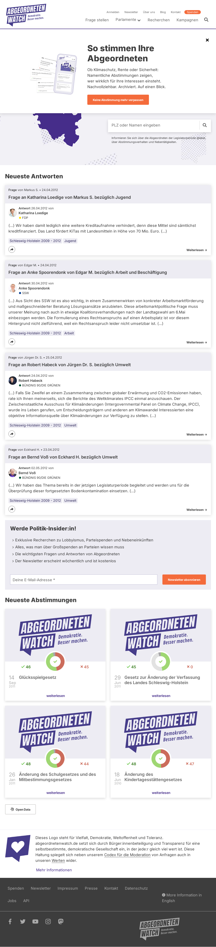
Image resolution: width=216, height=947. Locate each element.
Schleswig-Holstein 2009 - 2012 (35, 241)
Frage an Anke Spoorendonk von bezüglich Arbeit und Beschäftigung (87, 272)
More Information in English (182, 897)
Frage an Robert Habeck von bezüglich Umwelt (69, 364)
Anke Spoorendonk (34, 288)
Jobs (12, 901)
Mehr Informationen (54, 870)
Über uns (149, 12)
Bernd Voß (27, 473)
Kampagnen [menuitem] (187, 20)
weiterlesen (55, 695)
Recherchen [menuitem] (159, 20)
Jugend (70, 241)
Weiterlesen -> (196, 250)
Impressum (68, 888)
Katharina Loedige (33, 213)
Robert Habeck (30, 380)
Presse (91, 888)
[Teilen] (11, 249)
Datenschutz (136, 888)
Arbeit (69, 333)
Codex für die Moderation (127, 855)
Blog (163, 12)
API (26, 901)
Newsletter (131, 12)
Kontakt (176, 12)
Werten (58, 860)
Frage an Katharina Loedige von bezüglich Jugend (69, 197)
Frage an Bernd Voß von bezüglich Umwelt (63, 457)
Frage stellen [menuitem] (97, 20)
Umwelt (70, 425)
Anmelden (113, 12)
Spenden (192, 12)
